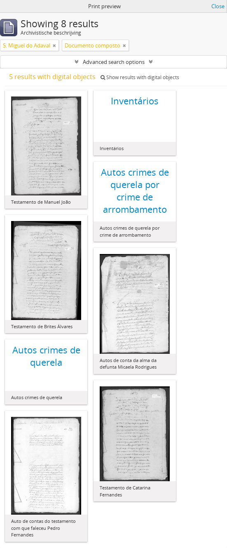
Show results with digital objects (140, 77)
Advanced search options (114, 62)
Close (218, 6)
